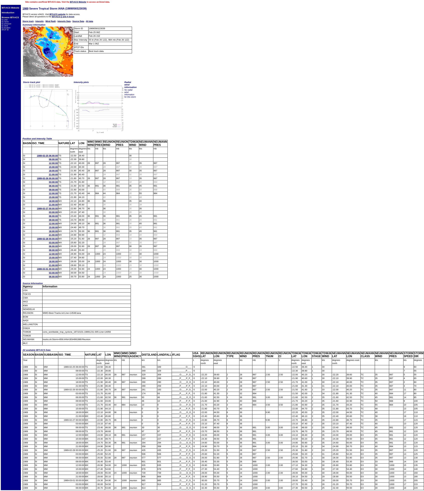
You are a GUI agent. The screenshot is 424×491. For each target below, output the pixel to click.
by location (6, 28)
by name (5, 22)
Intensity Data (64, 21)
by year (5, 20)
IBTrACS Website (78, 2)
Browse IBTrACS (10, 17)
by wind (5, 26)
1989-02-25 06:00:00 (47, 155)
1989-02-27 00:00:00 (47, 208)
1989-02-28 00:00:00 (47, 238)
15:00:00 (53, 167)
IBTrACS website (57, 14)
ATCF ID (5, 30)
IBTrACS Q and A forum (63, 17)
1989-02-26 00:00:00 (47, 178)
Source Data (78, 21)
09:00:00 (53, 159)
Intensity (39, 21)
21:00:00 (53, 174)
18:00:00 (53, 170)
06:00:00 (53, 186)
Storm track (28, 21)
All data (89, 21)
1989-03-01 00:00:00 (47, 269)
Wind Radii (50, 21)
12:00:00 (53, 163)
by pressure (6, 24)
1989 (26, 8)
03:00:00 (53, 182)
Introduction (8, 12)
